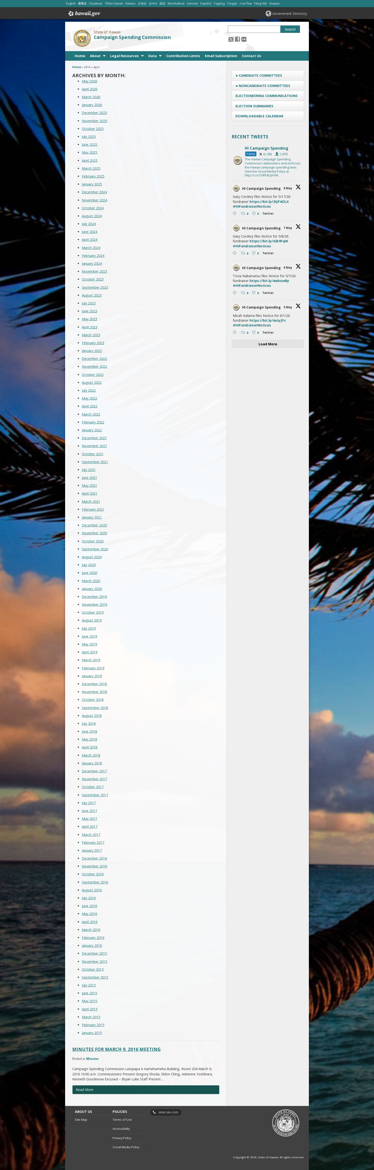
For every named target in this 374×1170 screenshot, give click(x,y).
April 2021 (89, 493)
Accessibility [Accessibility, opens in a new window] (121, 1129)
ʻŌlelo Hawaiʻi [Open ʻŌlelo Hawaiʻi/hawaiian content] (114, 3)
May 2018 (89, 739)
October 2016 (93, 874)
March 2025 (91, 168)
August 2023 (92, 295)
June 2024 (89, 231)
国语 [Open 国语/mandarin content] (162, 3)
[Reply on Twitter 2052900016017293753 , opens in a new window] (236, 214)
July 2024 (89, 224)
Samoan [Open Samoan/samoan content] (192, 3)
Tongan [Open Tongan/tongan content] (232, 3)
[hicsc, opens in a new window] (268, 160)
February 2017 (93, 842)
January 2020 (92, 588)
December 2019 (94, 596)
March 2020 (91, 581)
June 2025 (89, 144)
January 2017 (92, 850)
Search (290, 29)
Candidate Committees (260, 75)
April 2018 (89, 747)
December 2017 (94, 771)
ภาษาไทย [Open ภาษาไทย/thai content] (245, 3)
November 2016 (94, 866)
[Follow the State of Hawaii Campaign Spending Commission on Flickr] (243, 39)
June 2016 (89, 906)
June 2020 (89, 572)
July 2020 (89, 565)
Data (152, 56)
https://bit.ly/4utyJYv (267, 320)
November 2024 (94, 200)
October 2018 (93, 699)
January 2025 (92, 184)
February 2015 (93, 1025)
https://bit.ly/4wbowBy (269, 280)
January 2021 (92, 517)
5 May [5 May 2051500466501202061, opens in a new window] (288, 307)
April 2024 (89, 239)
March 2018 (91, 755)
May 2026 (89, 81)
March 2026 (91, 97)
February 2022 (93, 422)
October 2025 (93, 128)
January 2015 (92, 1032)
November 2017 (94, 779)
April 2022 (89, 406)
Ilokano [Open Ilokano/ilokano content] (130, 3)
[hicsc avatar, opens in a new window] (236, 188)
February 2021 (93, 509)
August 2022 (92, 382)
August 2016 (92, 890)
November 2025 (94, 121)
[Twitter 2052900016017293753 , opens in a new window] (269, 214)
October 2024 (93, 208)
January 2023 (92, 350)
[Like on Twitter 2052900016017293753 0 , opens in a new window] (256, 214)
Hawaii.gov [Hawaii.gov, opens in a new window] (84, 13)
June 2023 (89, 311)
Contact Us (251, 56)
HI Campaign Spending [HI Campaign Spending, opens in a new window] (261, 188)
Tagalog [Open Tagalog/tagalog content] (219, 3)
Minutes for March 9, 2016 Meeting (116, 1049)
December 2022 (94, 358)
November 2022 (94, 366)
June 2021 (89, 477)
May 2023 (89, 319)
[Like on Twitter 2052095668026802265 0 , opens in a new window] (256, 293)
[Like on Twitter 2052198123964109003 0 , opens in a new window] (256, 253)
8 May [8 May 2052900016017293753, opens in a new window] (288, 188)
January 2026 (92, 105)
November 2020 (94, 533)
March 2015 (91, 1017)
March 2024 (91, 247)
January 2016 (92, 945)
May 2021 (89, 485)
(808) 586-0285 (168, 1112)
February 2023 (93, 343)
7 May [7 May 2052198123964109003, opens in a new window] (288, 228)
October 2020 (93, 541)
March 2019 (91, 660)
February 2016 (93, 937)
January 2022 (92, 430)
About (95, 56)
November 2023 (94, 271)
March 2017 (91, 834)
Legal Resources (124, 56)
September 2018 (95, 707)
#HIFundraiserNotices (252, 206)
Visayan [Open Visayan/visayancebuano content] (274, 3)
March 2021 (91, 501)
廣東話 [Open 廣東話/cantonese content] (82, 3)
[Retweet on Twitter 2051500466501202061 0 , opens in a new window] (245, 333)
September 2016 (95, 882)
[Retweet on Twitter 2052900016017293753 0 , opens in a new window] (245, 214)
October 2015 (93, 969)
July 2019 (89, 628)
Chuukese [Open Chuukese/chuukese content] (95, 3)
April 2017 (89, 826)
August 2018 (92, 715)
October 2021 (93, 454)
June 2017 (89, 810)
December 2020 (94, 525)
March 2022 (91, 414)
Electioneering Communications (266, 95)
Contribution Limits (183, 56)
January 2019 (92, 676)
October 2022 (93, 374)
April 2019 (89, 652)
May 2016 (89, 913)
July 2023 (89, 303)
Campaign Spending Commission (132, 37)
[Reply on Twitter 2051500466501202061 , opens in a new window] (236, 333)
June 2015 (89, 993)
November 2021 (94, 446)
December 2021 (94, 438)
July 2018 (89, 723)
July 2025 (89, 136)
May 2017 (89, 818)
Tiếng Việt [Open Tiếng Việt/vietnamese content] (260, 3)
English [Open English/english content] (71, 3)
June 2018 (89, 731)
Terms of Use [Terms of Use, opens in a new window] (122, 1119)
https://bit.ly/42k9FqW (268, 241)
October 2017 (93, 787)
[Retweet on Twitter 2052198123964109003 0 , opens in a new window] (245, 253)
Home (80, 56)
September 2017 (95, 795)
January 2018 (92, 763)
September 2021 (95, 462)
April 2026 (89, 89)
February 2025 (93, 176)
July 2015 (89, 985)
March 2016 (91, 929)
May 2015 (89, 1001)
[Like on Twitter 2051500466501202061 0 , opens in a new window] (256, 333)
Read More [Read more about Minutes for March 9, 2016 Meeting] (84, 1089)
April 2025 (89, 160)
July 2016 (89, 898)
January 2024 (92, 263)
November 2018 (94, 691)
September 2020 (95, 549)
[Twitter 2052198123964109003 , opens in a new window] (269, 254)
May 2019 (89, 644)
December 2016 (94, 858)
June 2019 (89, 636)
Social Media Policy (126, 1147)
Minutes (92, 1058)
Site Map (81, 1119)
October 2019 (93, 612)
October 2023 (93, 279)
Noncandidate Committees (264, 85)
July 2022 (89, 390)
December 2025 (94, 112)
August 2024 (92, 216)
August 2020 (92, 557)
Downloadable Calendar (259, 116)
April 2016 (89, 922)
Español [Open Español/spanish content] (205, 3)
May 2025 (89, 152)
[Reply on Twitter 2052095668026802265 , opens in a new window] (236, 293)
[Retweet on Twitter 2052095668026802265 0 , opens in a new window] (245, 293)
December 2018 (94, 684)
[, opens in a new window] (237, 39)
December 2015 (94, 953)
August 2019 (92, 620)
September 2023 (95, 287)
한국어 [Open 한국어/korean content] (153, 3)
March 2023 (91, 335)
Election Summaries (254, 106)
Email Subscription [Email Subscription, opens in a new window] (221, 56)
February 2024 (93, 255)
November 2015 (94, 961)
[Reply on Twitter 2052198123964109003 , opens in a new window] (236, 253)
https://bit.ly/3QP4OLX (269, 201)
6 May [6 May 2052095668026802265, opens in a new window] (288, 267)
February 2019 (93, 668)
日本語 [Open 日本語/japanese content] (142, 3)
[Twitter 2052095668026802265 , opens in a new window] (269, 293)
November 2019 (94, 604)
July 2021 (89, 469)
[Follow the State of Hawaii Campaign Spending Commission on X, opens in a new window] (231, 39)
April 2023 (89, 327)
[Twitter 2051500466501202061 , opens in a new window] (269, 333)
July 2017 (89, 803)
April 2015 (89, 1009)
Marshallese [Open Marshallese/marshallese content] (176, 3)
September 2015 (95, 977)
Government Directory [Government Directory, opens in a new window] (289, 13)
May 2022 (89, 398)
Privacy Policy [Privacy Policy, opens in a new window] (122, 1138)
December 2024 (94, 192)
